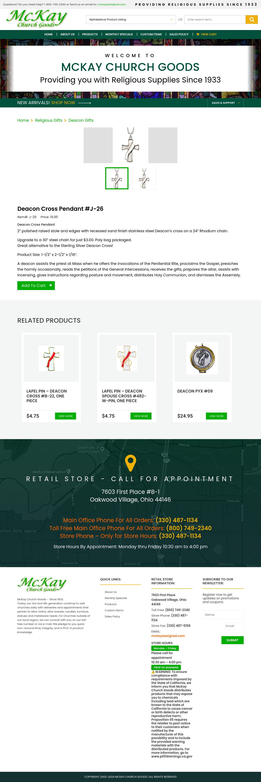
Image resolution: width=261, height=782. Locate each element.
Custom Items (151, 34)
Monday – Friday (165, 648)
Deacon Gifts (81, 120)
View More (65, 416)
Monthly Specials (119, 34)
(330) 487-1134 (177, 520)
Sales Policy (179, 34)
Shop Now (71, 102)
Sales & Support (223, 103)
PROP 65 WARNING (166, 667)
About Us (67, 34)
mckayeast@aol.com (111, 4)
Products (90, 34)
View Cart (209, 34)
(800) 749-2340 (189, 528)
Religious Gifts (48, 120)
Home (48, 34)
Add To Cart (33, 285)
